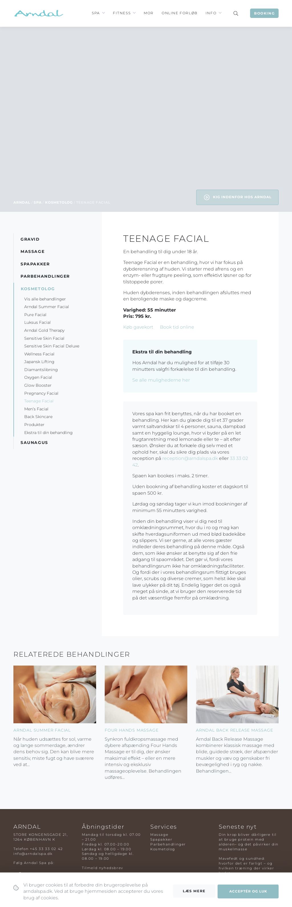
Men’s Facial (36, 408)
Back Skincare (38, 416)
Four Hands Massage (131, 730)
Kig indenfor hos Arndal (237, 197)
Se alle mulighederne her (161, 380)
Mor (149, 13)
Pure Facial (35, 314)
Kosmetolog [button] (38, 288)
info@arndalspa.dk (32, 853)
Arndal (21, 202)
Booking (264, 13)
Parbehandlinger (168, 844)
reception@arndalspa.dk (190, 458)
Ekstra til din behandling (49, 432)
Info (211, 13)
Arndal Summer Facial (46, 306)
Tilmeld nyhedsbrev (102, 868)
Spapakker (161, 839)
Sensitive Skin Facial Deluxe (51, 346)
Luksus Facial (37, 322)
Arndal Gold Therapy (44, 330)
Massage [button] (32, 251)
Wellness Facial (39, 354)
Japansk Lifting (39, 361)
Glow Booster (38, 385)
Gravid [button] (30, 239)
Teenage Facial (39, 401)
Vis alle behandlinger (45, 299)
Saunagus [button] (34, 442)
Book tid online (177, 327)
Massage (159, 834)
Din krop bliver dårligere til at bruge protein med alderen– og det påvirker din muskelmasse (249, 841)
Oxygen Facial (38, 377)
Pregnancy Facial (41, 393)
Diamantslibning (41, 369)
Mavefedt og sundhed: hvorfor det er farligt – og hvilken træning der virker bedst (246, 865)
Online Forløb (180, 13)
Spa (96, 13)
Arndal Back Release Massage (234, 730)
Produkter (34, 424)
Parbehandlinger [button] (45, 276)
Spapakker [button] (35, 264)
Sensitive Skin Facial (44, 338)
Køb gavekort (138, 327)
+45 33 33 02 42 (46, 849)
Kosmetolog (59, 202)
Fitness (122, 13)
